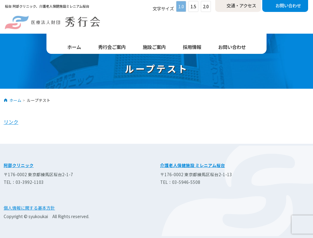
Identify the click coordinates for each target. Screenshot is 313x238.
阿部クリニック (19, 165)
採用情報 (192, 46)
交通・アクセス (241, 5)
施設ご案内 (154, 46)
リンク (11, 121)
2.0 (206, 6)
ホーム (74, 46)
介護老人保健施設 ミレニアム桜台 (192, 165)
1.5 (193, 6)
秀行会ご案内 (112, 46)
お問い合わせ (288, 5)
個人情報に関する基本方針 (29, 208)
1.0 (181, 6)
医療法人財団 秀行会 (52, 22)
